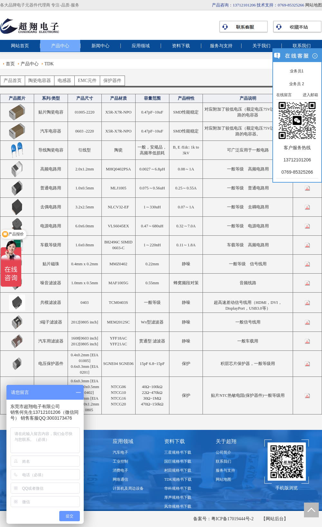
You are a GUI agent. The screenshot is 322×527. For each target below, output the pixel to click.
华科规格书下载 (177, 488)
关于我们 (261, 45)
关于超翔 (226, 441)
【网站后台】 (274, 518)
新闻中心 (100, 45)
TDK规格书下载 (178, 479)
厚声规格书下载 (177, 497)
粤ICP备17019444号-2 (232, 518)
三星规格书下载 (177, 452)
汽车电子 (120, 452)
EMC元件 (87, 80)
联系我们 (302, 45)
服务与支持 (221, 45)
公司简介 (223, 452)
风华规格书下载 (177, 506)
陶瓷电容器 (39, 80)
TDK (49, 63)
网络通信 (120, 479)
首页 (10, 63)
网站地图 (313, 5)
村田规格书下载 (177, 470)
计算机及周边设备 (128, 488)
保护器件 (112, 80)
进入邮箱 (310, 95)
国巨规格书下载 (177, 461)
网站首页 (20, 45)
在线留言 (284, 95)
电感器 (64, 80)
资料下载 (181, 45)
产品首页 (13, 80)
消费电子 (120, 470)
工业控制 (120, 461)
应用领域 (141, 45)
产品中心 (60, 45)
